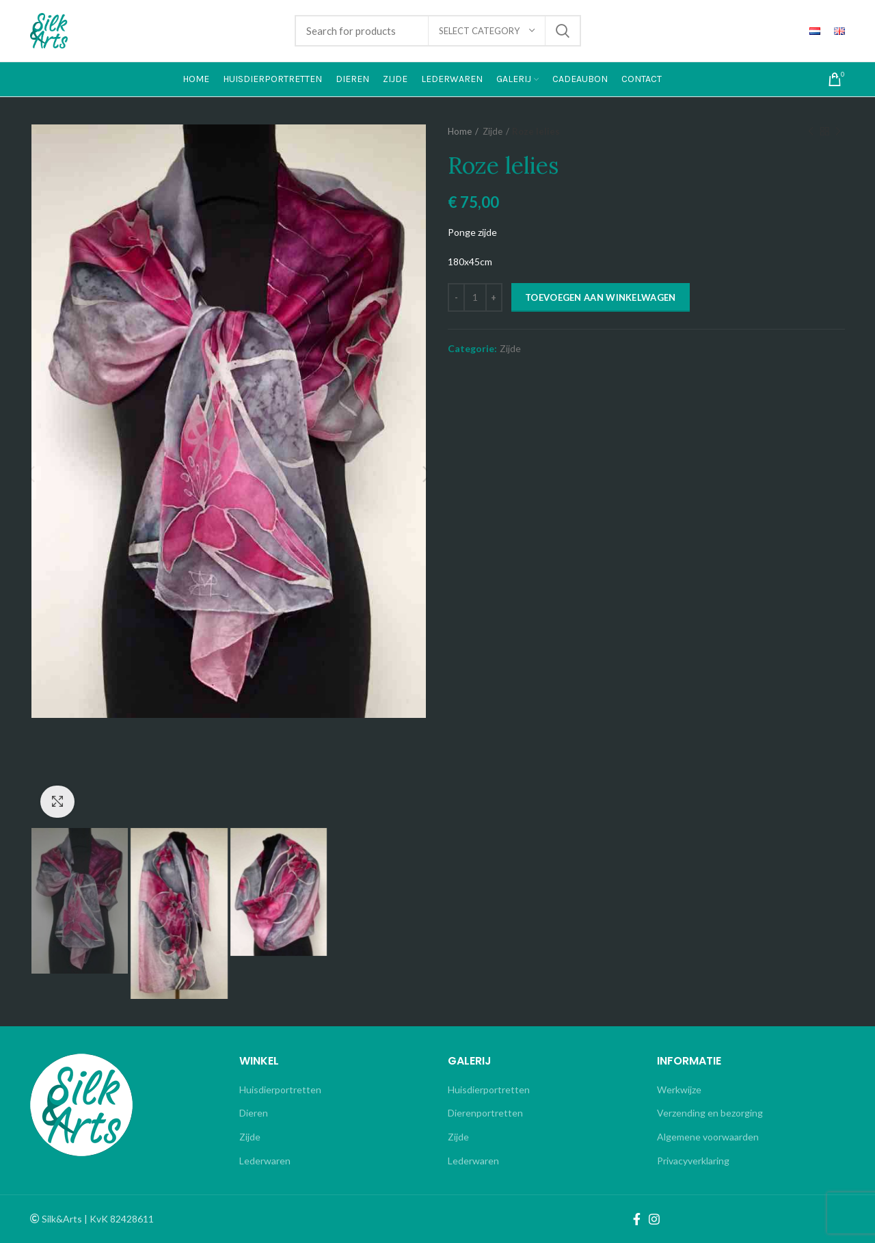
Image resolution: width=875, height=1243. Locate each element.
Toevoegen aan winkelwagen (600, 297)
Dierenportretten (485, 1113)
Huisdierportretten (280, 1089)
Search (563, 30)
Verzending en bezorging (710, 1113)
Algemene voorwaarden (708, 1136)
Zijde (492, 131)
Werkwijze (679, 1089)
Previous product (811, 131)
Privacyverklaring (693, 1160)
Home (460, 131)
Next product (838, 131)
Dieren (253, 1113)
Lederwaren (265, 1160)
